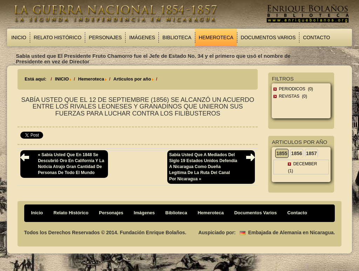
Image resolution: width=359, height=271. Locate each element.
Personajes (105, 37)
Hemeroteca (216, 37)
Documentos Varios (268, 37)
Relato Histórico (57, 37)
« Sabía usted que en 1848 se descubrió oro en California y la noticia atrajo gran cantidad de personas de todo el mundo (71, 163)
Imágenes (142, 37)
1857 (311, 153)
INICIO (62, 79)
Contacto (316, 37)
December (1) (302, 167)
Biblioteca (176, 37)
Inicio (18, 37)
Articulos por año (132, 79)
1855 (281, 153)
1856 (296, 153)
